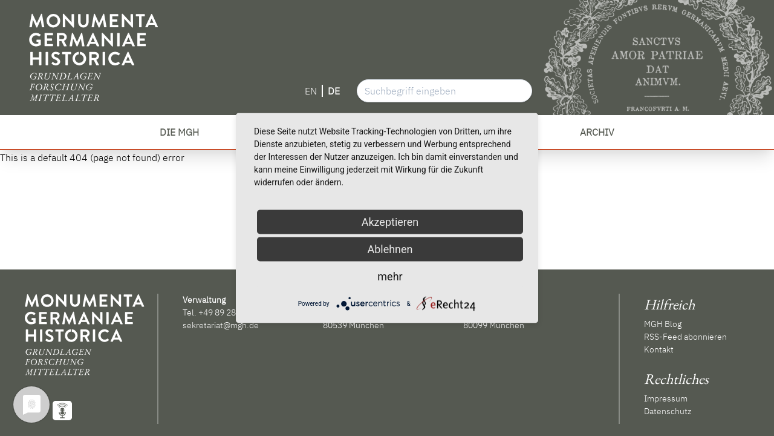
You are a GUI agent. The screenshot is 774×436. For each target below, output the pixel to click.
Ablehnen (389, 249)
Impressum (666, 398)
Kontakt (659, 349)
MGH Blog (662, 324)
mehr (389, 276)
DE (334, 91)
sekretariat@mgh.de (221, 325)
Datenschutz (667, 411)
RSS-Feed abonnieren (685, 336)
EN (311, 91)
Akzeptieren (390, 222)
